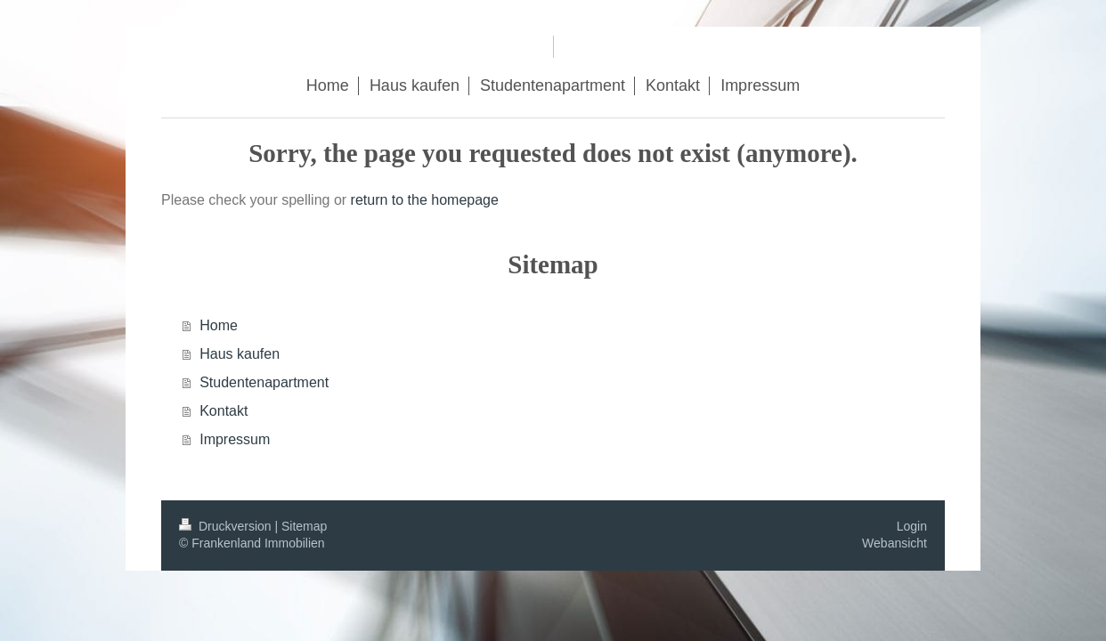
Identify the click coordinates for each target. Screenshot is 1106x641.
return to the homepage (425, 199)
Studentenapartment (264, 382)
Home (218, 325)
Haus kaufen (239, 353)
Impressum (234, 439)
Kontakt (223, 410)
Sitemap (304, 526)
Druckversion (226, 526)
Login (912, 526)
